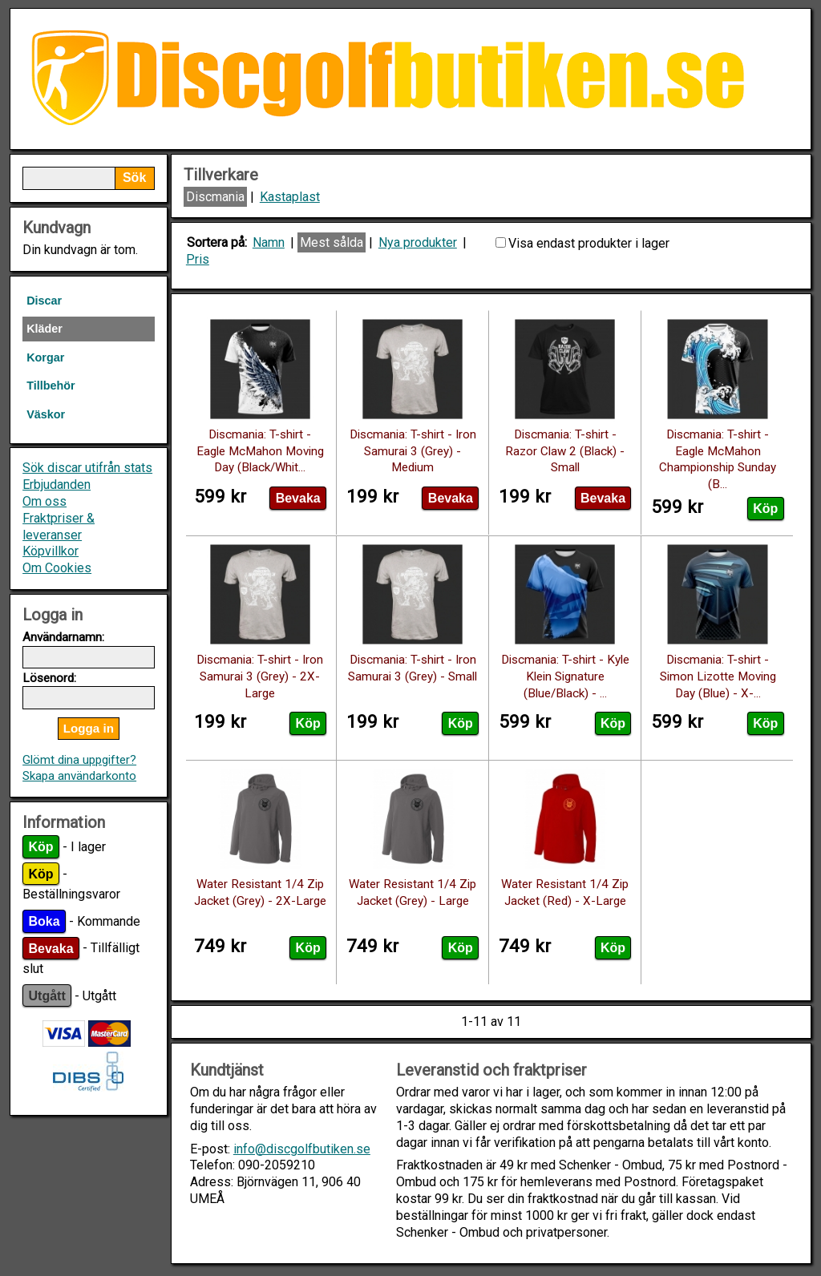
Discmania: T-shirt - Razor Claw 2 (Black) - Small (565, 451)
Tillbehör (50, 385)
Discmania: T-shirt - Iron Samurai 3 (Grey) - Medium (413, 451)
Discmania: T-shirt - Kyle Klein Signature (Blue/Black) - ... (565, 676)
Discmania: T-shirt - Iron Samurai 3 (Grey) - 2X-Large (259, 676)
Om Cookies (56, 567)
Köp (41, 847)
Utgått (47, 996)
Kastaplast (290, 196)
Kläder (44, 328)
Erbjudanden (56, 484)
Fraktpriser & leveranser (58, 527)
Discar (44, 300)
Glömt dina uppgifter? (79, 760)
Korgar (45, 357)
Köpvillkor (50, 551)
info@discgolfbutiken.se (301, 1149)
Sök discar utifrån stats (87, 467)
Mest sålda (331, 242)
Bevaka (51, 948)
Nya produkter (417, 242)
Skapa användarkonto (79, 776)
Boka (44, 921)
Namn (269, 242)
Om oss (44, 501)
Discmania (215, 196)
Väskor (45, 414)
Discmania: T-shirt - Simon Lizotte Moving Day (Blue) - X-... (718, 676)
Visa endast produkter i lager (588, 243)
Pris (197, 259)
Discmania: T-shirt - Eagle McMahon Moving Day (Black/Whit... (260, 451)
